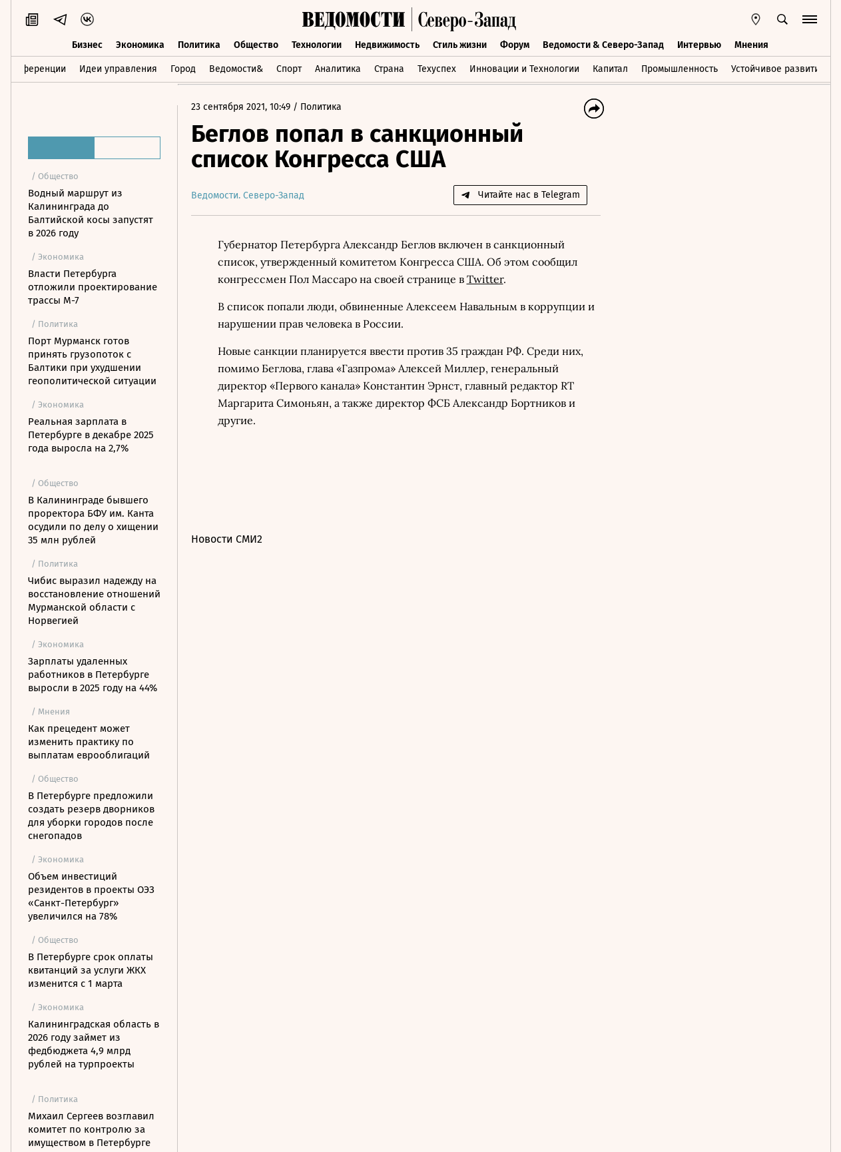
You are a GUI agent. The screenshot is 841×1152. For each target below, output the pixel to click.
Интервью (699, 45)
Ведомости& (236, 69)
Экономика (140, 45)
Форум (514, 45)
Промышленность (679, 69)
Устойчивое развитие (778, 69)
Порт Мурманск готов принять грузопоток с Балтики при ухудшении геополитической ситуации (92, 361)
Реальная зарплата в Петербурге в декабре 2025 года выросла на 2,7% (91, 435)
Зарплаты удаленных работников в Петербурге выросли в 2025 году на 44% (92, 674)
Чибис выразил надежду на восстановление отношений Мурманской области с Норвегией (94, 601)
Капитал (610, 69)
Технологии (317, 45)
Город (183, 69)
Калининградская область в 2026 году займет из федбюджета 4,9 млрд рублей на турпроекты (93, 1044)
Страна (389, 69)
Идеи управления (118, 69)
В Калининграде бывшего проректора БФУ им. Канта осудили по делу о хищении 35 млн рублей (93, 520)
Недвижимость (387, 45)
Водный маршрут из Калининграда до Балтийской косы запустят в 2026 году (90, 213)
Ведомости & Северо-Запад (603, 45)
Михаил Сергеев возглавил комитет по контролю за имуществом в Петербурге (91, 1129)
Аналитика (338, 69)
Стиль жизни (460, 45)
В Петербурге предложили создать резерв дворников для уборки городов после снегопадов (91, 816)
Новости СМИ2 (226, 539)
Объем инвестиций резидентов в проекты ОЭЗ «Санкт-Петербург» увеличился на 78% (91, 896)
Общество (256, 45)
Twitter (485, 279)
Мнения (751, 45)
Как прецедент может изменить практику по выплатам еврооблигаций (89, 741)
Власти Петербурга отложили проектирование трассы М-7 (92, 287)
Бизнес (87, 45)
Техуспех (437, 69)
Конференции (35, 69)
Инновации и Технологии (524, 69)
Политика (199, 45)
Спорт (289, 69)
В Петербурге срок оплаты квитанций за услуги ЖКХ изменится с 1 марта (90, 970)
